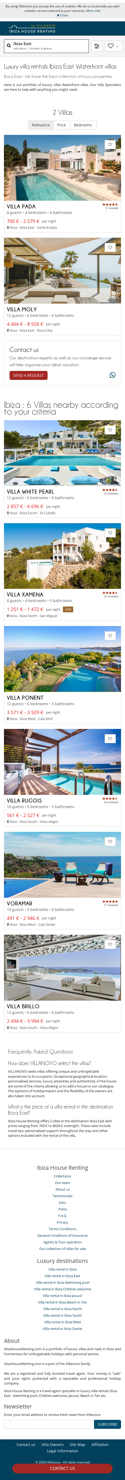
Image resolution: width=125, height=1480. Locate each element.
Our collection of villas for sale (62, 1248)
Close (62, 15)
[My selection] (113, 46)
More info (93, 10)
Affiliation (100, 1444)
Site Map (77, 1444)
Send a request (28, 375)
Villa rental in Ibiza (62, 1269)
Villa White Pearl (30, 491)
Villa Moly (22, 309)
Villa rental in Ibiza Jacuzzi (62, 1295)
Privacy (62, 1222)
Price (62, 124)
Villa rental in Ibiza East (62, 1275)
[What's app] (111, 375)
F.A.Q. (62, 1215)
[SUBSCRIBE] (49, 1424)
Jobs (62, 1202)
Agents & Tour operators (62, 1242)
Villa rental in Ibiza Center (62, 1328)
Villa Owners (52, 1444)
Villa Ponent (25, 697)
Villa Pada (21, 206)
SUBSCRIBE (107, 1424)
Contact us (62, 1468)
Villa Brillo (23, 1006)
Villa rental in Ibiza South (62, 1315)
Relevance (41, 124)
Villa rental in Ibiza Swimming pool (62, 1282)
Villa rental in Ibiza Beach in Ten (62, 1302)
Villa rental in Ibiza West (62, 1322)
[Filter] (96, 46)
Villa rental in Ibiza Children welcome (62, 1289)
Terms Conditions (62, 1228)
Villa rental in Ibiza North (62, 1308)
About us (62, 1189)
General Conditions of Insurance (62, 1235)
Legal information (62, 1450)
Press (62, 1209)
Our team (62, 1182)
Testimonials (62, 1195)
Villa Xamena (25, 594)
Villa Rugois (24, 800)
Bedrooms (83, 124)
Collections (62, 1176)
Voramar (20, 903)
